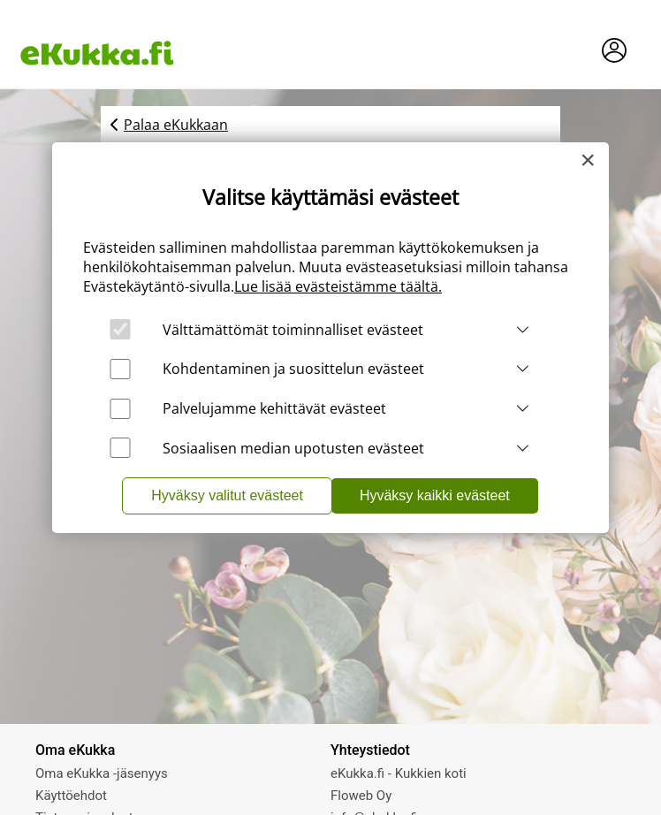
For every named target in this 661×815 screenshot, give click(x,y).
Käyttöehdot (71, 796)
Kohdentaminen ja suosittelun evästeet (293, 368)
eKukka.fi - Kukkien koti (398, 773)
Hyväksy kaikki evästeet (435, 495)
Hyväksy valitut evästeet (227, 495)
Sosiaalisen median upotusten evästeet (293, 448)
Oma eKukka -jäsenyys (101, 773)
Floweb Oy (360, 796)
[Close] (588, 160)
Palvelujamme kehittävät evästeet (274, 408)
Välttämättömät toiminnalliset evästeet (293, 329)
